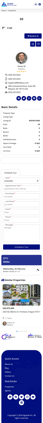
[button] (18, 331)
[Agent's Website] (18, 98)
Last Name (10, 201)
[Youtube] (33, 397)
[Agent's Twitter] (24, 98)
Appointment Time (13, 185)
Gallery (8, 372)
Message (9, 224)
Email (8, 209)
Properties (12, 10)
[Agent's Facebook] (34, 98)
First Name (10, 193)
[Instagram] (27, 397)
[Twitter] (21, 397)
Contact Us (9, 376)
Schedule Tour (10, 173)
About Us (9, 364)
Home (3, 10)
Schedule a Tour (22, 247)
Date (8, 177)
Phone (8, 217)
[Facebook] (10, 397)
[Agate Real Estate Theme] (9, 4)
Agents (8, 390)
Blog (7, 368)
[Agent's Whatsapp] (29, 98)
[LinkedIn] (21, 402)
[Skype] (15, 397)
